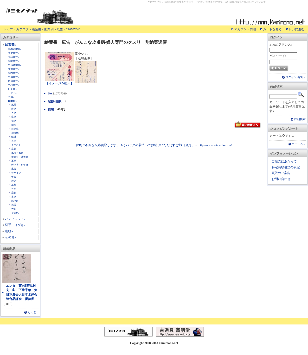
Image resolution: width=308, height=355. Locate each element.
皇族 (13, 148)
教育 (13, 204)
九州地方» (13, 85)
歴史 (13, 181)
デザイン (16, 172)
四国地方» (13, 81)
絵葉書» (10, 44)
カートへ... (299, 144)
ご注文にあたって (284, 161)
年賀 (13, 176)
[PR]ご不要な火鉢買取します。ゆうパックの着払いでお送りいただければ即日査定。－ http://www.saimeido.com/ (154, 145)
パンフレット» (15, 219)
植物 (13, 120)
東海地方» (13, 69)
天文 (13, 208)
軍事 (13, 160)
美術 (13, 140)
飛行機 (15, 132)
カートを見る (272, 29)
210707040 (73, 29)
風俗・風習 (17, 152)
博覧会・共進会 (19, 157)
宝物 (13, 196)
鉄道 (13, 136)
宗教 (13, 192)
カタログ (22, 29)
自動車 (15, 128)
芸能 (13, 188)
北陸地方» (13, 57)
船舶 (13, 125)
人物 (13, 113)
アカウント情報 (245, 29)
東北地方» (13, 53)
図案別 (49, 29)
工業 (13, 184)
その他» (10, 237)
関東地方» (13, 61)
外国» (11, 97)
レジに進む (296, 29)
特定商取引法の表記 (286, 167)
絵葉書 (36, 29)
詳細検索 (300, 119)
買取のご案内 (281, 173)
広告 (60, 29)
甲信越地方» (14, 65)
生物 (13, 116)
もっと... (33, 312)
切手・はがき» (15, 225)
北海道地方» (14, 49)
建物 (13, 108)
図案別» (12, 101)
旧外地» (12, 89)
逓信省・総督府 (19, 164)
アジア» (12, 93)
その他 (15, 213)
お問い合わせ (281, 179)
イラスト (16, 144)
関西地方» (13, 73)
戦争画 (15, 200)
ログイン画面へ (295, 77)
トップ (8, 29)
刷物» (9, 231)
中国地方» (13, 77)
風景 (13, 104)
